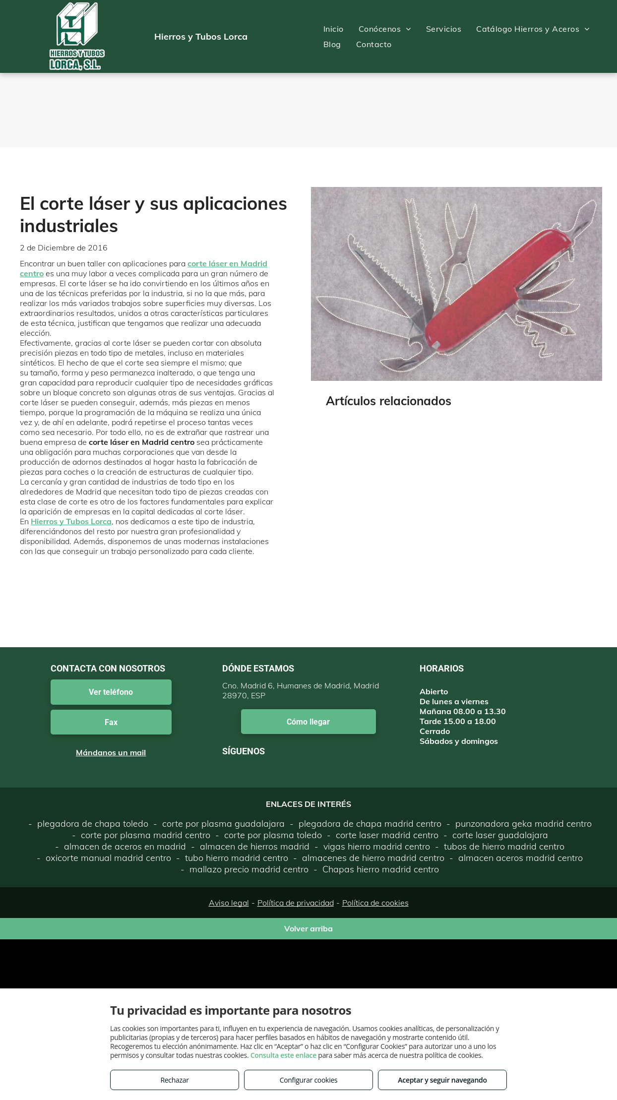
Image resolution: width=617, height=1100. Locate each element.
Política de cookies (375, 903)
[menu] (595, 37)
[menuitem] (333, 28)
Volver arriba (308, 928)
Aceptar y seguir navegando (442, 1080)
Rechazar (174, 1080)
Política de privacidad (295, 903)
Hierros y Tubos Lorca (71, 521)
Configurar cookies (309, 1080)
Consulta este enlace (283, 1055)
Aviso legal (229, 903)
